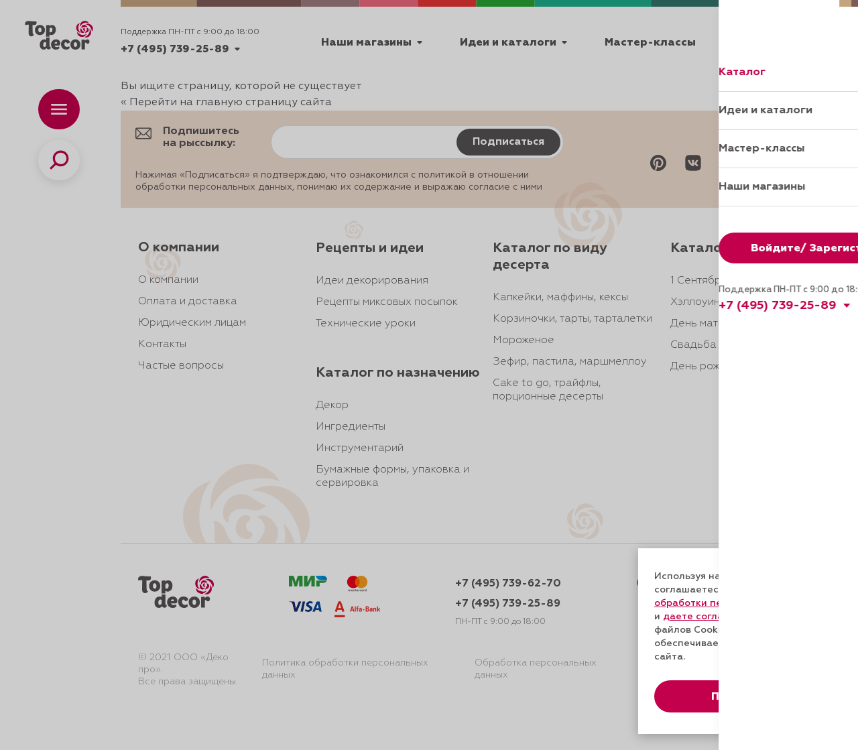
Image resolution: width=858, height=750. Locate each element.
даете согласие (702, 616)
